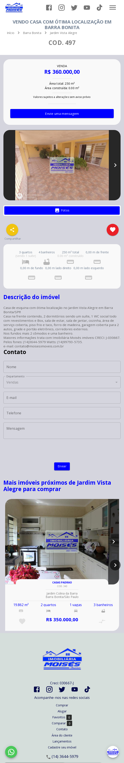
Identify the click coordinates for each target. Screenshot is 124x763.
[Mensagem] (62, 431)
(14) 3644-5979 (65, 756)
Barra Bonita (32, 33)
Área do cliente (62, 735)
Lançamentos (62, 741)
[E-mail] (62, 398)
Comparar (62, 723)
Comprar (62, 705)
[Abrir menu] (113, 7)
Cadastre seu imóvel (62, 747)
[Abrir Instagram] (61, 7)
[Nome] (62, 367)
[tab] (62, 210)
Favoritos (62, 717)
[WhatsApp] (11, 752)
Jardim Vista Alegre (63, 33)
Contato (62, 729)
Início (10, 33)
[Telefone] (62, 413)
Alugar (62, 711)
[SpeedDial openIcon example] (12, 230)
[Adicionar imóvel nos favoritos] (113, 230)
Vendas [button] (12, 382)
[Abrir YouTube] (87, 7)
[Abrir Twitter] (74, 7)
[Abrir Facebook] (49, 7)
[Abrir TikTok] (99, 7)
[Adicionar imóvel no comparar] (102, 621)
